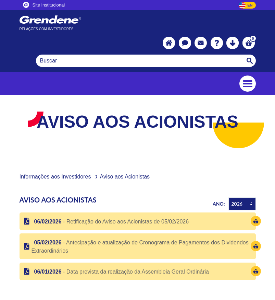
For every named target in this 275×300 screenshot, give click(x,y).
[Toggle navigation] (247, 84)
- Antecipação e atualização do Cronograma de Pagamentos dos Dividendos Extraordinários (140, 247)
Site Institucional (44, 5)
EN (249, 5)
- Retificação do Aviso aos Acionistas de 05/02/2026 (110, 221)
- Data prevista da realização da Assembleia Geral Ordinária (120, 272)
